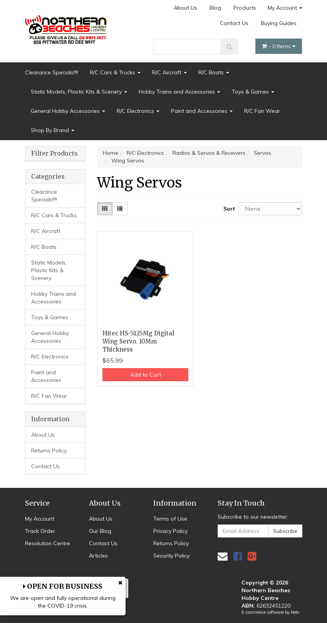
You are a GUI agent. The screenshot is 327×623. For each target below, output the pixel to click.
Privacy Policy (170, 531)
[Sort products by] (270, 208)
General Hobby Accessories (68, 110)
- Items (278, 46)
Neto (295, 612)
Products (244, 7)
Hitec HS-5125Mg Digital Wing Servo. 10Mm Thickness (138, 341)
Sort (228, 208)
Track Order (40, 531)
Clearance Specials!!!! (51, 72)
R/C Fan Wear (262, 110)
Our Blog (100, 531)
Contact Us (234, 23)
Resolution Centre (47, 543)
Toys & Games (253, 91)
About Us (185, 7)
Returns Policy (49, 450)
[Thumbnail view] (104, 208)
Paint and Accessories (202, 110)
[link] (237, 556)
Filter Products (54, 153)
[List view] (119, 208)
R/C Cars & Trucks (115, 72)
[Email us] (223, 556)
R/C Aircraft (169, 72)
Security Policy (171, 555)
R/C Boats (213, 72)
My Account (285, 7)
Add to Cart (145, 374)
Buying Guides (279, 23)
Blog (215, 7)
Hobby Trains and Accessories (179, 91)
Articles (98, 555)
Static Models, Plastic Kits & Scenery (79, 91)
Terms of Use (170, 518)
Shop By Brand (52, 130)
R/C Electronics (138, 110)
